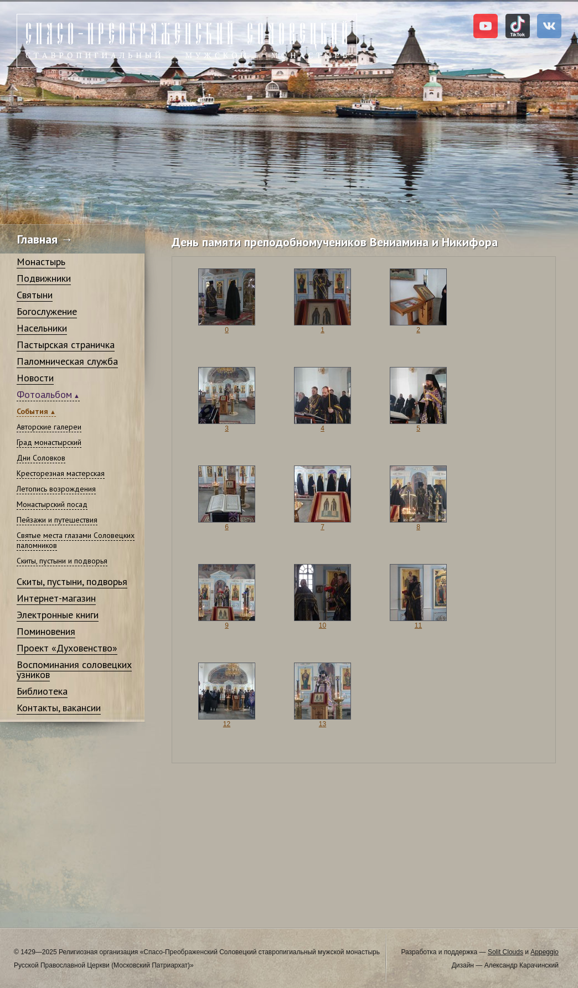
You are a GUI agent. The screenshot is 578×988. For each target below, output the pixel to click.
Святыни (35, 294)
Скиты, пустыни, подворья (72, 581)
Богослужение (47, 311)
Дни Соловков (41, 458)
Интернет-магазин (56, 598)
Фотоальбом (44, 394)
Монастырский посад (52, 504)
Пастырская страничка (66, 344)
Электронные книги (58, 614)
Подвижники (44, 278)
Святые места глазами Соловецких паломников (76, 540)
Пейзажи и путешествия (57, 520)
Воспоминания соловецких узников (74, 669)
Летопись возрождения (56, 489)
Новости (35, 377)
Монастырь (41, 261)
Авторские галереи (49, 427)
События (32, 411)
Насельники (42, 328)
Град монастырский (49, 442)
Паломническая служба (67, 361)
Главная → (45, 239)
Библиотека (42, 691)
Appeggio (544, 952)
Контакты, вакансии (59, 707)
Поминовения (46, 631)
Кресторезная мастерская (61, 473)
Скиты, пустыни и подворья (62, 561)
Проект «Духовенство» (67, 648)
